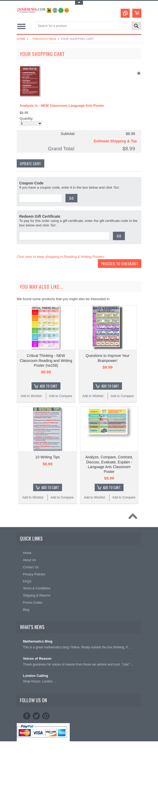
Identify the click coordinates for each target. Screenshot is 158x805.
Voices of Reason (37, 658)
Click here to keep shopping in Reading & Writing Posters (60, 257)
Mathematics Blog (37, 641)
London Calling (35, 676)
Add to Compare (60, 396)
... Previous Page (42, 38)
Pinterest (46, 716)
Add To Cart (49, 386)
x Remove (140, 74)
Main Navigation (21, 26)
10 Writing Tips (47, 457)
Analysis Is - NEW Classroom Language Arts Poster (62, 106)
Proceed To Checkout (119, 263)
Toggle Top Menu (79, 3)
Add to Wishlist (31, 396)
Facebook (26, 716)
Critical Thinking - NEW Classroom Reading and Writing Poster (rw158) (46, 360)
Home (21, 38)
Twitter (36, 716)
